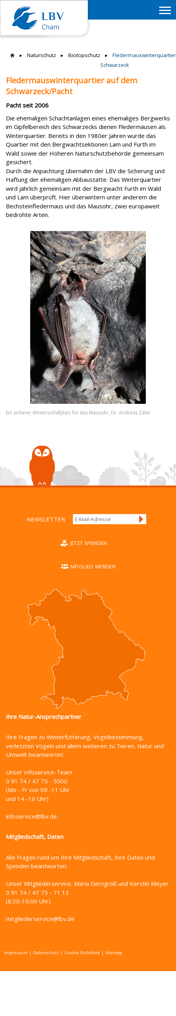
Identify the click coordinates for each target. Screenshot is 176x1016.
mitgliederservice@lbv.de (40, 919)
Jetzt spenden (88, 543)
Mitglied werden (93, 566)
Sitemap (113, 952)
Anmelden (141, 519)
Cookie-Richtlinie (82, 952)
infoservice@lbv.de (31, 816)
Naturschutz (41, 55)
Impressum (16, 952)
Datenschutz (46, 952)
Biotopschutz (84, 55)
